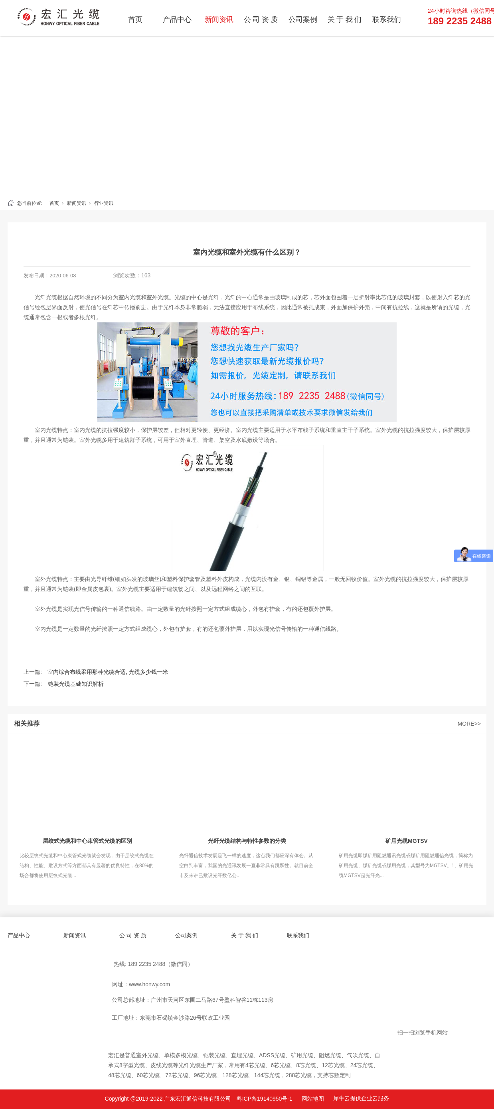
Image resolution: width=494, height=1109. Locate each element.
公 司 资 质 (261, 20)
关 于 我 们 (345, 20)
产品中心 (177, 20)
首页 (135, 20)
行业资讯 (103, 203)
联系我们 (386, 20)
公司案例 (302, 20)
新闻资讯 (219, 20)
